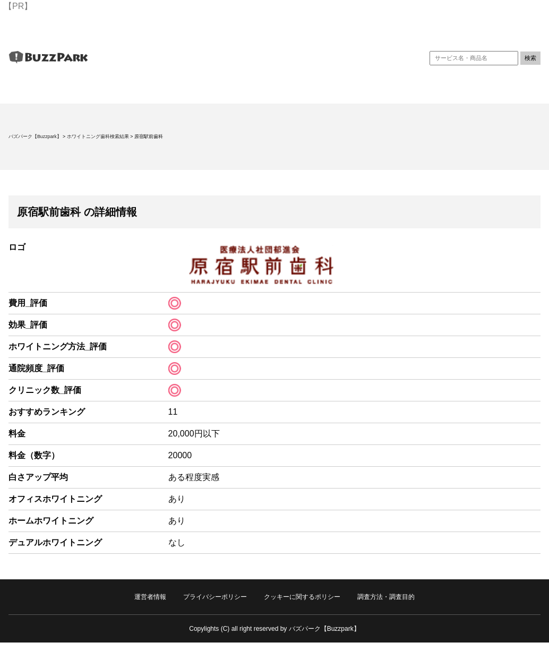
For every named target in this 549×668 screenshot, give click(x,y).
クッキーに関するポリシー (302, 597)
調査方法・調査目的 (386, 597)
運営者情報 (150, 597)
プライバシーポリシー (215, 597)
